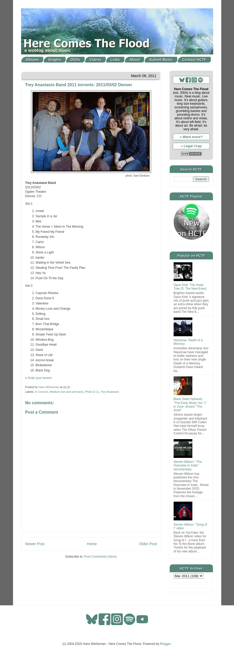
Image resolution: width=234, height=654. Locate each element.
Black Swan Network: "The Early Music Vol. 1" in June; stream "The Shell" (190, 404)
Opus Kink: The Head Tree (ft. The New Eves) (190, 286)
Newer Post (35, 544)
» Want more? (191, 137)
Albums (32, 60)
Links (115, 60)
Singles (54, 60)
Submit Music (161, 60)
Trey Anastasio (109, 391)
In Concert (41, 391)
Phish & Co (92, 391)
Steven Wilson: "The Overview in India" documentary (188, 465)
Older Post (148, 544)
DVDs (75, 60)
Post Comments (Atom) (100, 556)
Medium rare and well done (66, 391)
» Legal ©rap (191, 146)
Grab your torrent (40, 378)
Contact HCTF (194, 60)
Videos (96, 60)
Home (92, 544)
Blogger (165, 644)
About (134, 60)
